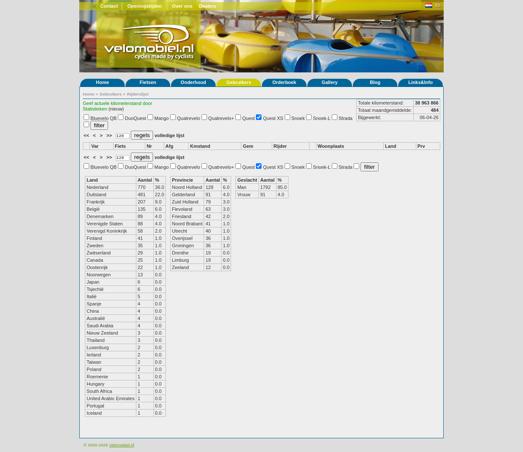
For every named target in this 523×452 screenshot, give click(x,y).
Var (95, 146)
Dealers (207, 6)
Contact (109, 6)
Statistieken (95, 108)
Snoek (298, 118)
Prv (421, 146)
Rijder (280, 146)
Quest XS (273, 118)
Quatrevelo (188, 118)
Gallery (329, 82)
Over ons (182, 6)
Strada (345, 118)
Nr (149, 146)
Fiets (120, 146)
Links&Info (421, 82)
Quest (248, 118)
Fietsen (148, 82)
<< (87, 135)
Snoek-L (322, 118)
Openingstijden (144, 6)
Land (390, 146)
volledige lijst (169, 135)
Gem (248, 146)
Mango (161, 118)
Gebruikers (238, 82)
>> (109, 135)
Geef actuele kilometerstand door (117, 103)
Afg (169, 146)
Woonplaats (331, 146)
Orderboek (284, 82)
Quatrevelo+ (221, 118)
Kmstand (200, 146)
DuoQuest (135, 118)
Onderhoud (193, 82)
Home (102, 82)
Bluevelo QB (103, 118)
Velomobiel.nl (121, 445)
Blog (375, 82)
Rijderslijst (137, 94)
